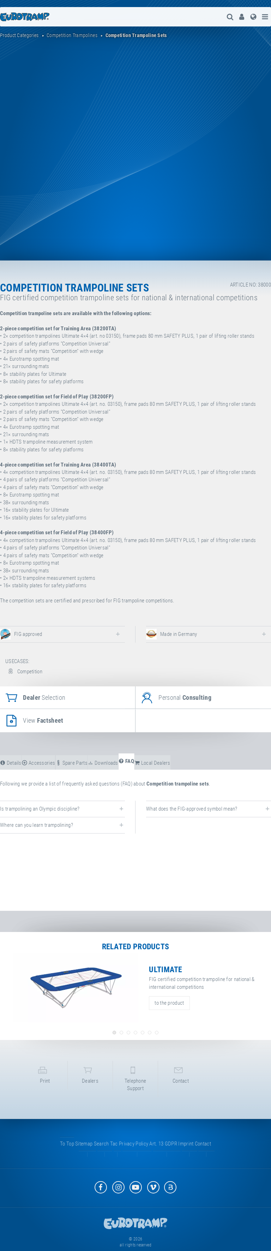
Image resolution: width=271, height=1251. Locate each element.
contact (180, 1078)
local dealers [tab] (152, 763)
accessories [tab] (38, 763)
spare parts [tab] (72, 763)
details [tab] (11, 763)
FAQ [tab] (126, 761)
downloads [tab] (103, 763)
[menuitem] (241, 16)
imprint (185, 1151)
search (101, 1151)
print (45, 1078)
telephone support (135, 1082)
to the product (169, 1003)
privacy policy (133, 1151)
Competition (23, 671)
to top (67, 1151)
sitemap (83, 1151)
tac (114, 1151)
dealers (90, 1078)
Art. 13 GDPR (163, 1151)
